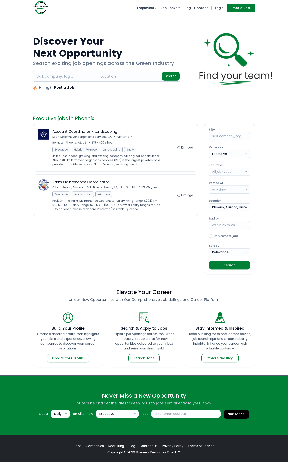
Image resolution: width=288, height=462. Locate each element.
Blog (187, 8)
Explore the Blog (219, 358)
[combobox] (229, 154)
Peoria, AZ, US (113, 187)
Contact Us (148, 446)
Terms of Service (201, 446)
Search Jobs (144, 358)
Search (171, 76)
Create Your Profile (68, 358)
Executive (61, 150)
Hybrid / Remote (85, 150)
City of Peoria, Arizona (67, 187)
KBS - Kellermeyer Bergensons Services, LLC (82, 137)
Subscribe (236, 414)
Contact (201, 8)
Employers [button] (147, 8)
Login (219, 8)
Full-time (123, 137)
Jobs (77, 446)
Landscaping (111, 150)
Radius (214, 219)
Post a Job (241, 8)
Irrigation (104, 194)
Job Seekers (170, 8)
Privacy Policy (172, 446)
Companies (95, 446)
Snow (130, 150)
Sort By (214, 246)
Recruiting (116, 446)
